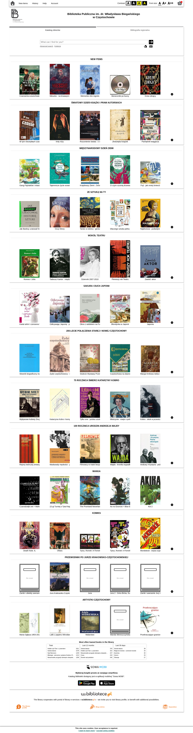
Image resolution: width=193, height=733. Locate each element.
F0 (159, 3)
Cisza (82, 655)
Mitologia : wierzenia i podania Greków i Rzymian (62, 655)
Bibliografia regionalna (139, 30)
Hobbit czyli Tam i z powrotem (56, 648)
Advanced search (46, 46)
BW (134, 3)
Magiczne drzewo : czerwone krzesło (125, 651)
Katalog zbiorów (52, 30)
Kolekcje (57, 46)
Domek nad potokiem (87, 657)
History (35, 3)
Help (45, 3)
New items (23, 3)
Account (54, 3)
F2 (170, 3)
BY (144, 3)
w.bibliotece (88, 700)
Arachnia (116, 653)
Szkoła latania (52, 651)
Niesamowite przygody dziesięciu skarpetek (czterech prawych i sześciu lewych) (72, 657)
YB (139, 3)
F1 (164, 3)
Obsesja (116, 657)
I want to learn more (87, 731)
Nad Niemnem (52, 653)
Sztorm (116, 655)
